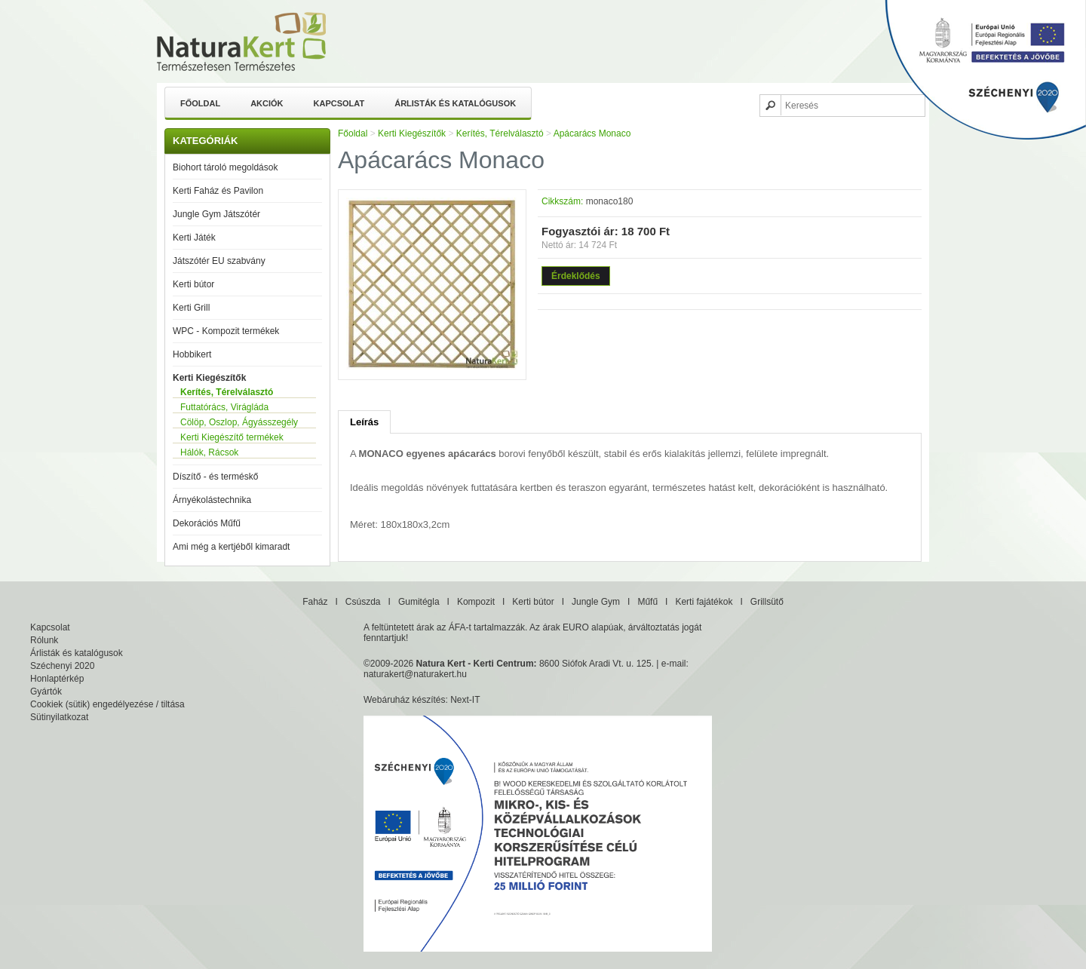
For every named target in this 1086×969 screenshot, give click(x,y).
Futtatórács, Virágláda (224, 407)
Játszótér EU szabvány (219, 261)
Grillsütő (767, 601)
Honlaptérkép (57, 678)
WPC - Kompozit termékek (226, 331)
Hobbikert (192, 354)
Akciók (266, 103)
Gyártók (46, 691)
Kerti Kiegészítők (209, 378)
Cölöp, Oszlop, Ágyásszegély (239, 422)
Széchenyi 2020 (62, 666)
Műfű (647, 601)
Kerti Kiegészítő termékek (232, 437)
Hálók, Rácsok (209, 452)
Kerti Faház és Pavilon (218, 191)
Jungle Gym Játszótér (216, 214)
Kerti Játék (194, 237)
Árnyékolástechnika (212, 500)
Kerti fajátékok (703, 601)
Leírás (364, 422)
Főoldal (200, 103)
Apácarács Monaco (592, 133)
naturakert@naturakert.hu (415, 674)
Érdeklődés (575, 276)
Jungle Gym (596, 601)
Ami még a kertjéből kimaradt (231, 546)
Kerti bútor (193, 284)
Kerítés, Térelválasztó (226, 392)
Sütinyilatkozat (59, 717)
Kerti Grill (191, 307)
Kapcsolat (339, 103)
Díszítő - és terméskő (215, 476)
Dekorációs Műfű (207, 523)
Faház (314, 601)
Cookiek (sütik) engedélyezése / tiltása (107, 704)
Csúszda (363, 601)
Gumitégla (419, 601)
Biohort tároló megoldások (225, 167)
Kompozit (476, 601)
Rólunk (44, 640)
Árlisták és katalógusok (455, 103)
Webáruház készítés (405, 700)
